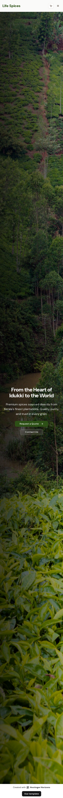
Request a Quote (31, 423)
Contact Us (31, 431)
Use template (31, 793)
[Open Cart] (51, 5)
